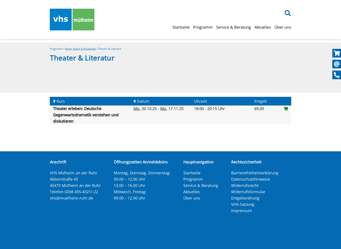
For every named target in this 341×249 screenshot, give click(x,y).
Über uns (282, 27)
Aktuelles (262, 27)
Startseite (181, 27)
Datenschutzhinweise (250, 179)
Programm (203, 27)
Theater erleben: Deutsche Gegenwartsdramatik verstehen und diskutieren (86, 115)
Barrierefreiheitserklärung (254, 172)
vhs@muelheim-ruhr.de (71, 198)
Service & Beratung (233, 27)
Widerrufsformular (248, 191)
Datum (141, 101)
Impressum (241, 210)
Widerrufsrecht (245, 185)
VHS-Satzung (242, 204)
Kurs (59, 101)
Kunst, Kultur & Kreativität (80, 49)
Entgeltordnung (245, 198)
